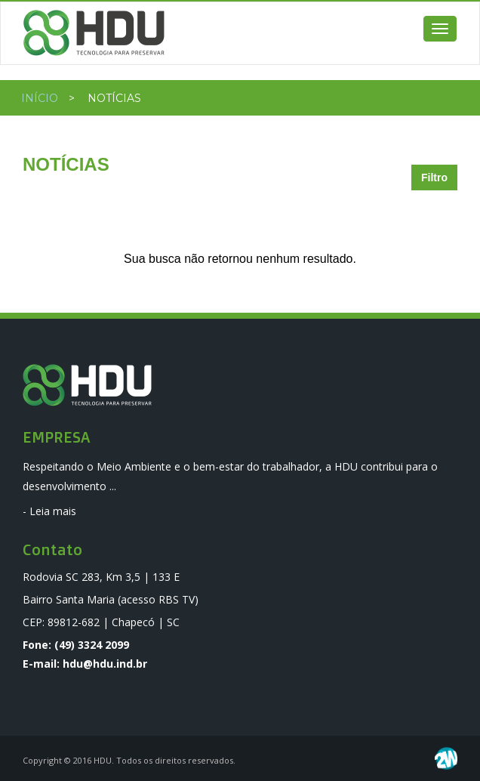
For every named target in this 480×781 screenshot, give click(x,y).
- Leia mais (49, 511)
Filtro (434, 177)
